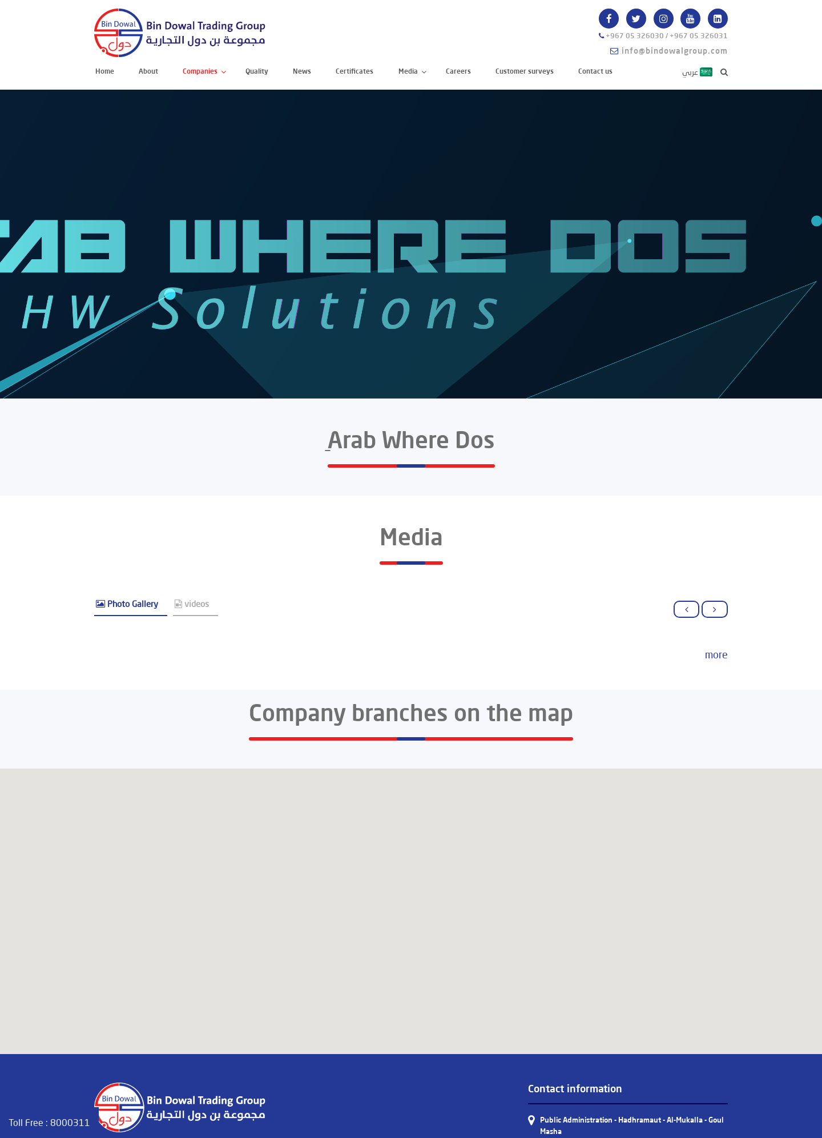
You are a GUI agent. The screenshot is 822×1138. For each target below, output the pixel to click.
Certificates (354, 71)
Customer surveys (524, 71)
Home (105, 70)
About (148, 71)
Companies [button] (201, 71)
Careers (458, 71)
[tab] (130, 604)
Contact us (595, 71)
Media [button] (409, 71)
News (302, 71)
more (716, 654)
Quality (256, 71)
